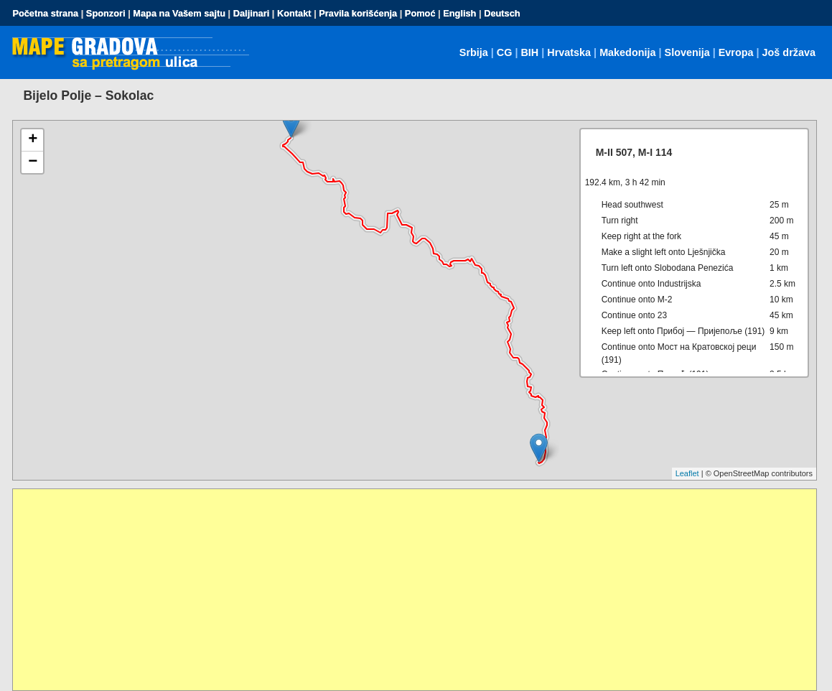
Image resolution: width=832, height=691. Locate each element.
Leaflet (687, 473)
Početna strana (45, 13)
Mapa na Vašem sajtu (179, 13)
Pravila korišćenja (358, 13)
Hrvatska (569, 52)
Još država (788, 52)
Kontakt (294, 13)
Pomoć (420, 13)
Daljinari (251, 13)
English (459, 13)
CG (505, 52)
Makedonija (627, 52)
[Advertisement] (414, 589)
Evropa (736, 52)
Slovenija (687, 52)
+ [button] (32, 140)
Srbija (473, 52)
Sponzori (106, 13)
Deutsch (502, 13)
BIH (529, 52)
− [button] (32, 162)
